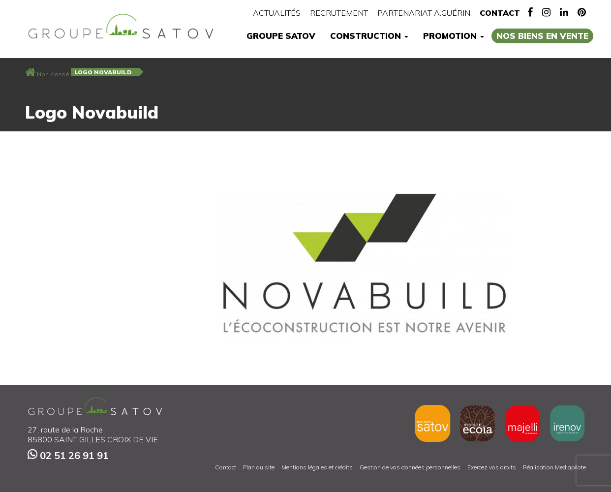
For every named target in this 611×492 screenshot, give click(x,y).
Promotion (453, 36)
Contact (500, 13)
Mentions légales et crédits (317, 467)
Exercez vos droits (491, 467)
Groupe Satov (280, 36)
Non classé (53, 74)
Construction (369, 36)
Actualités (277, 13)
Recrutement (339, 13)
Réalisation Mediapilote (554, 467)
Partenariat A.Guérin (423, 13)
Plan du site (259, 467)
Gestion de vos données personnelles (410, 467)
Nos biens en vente (542, 36)
